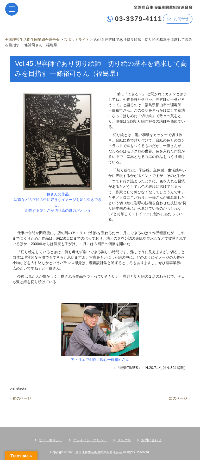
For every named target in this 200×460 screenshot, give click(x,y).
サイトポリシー (51, 440)
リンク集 (124, 440)
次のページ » (179, 398)
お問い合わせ (151, 440)
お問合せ (178, 18)
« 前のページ (20, 398)
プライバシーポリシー (90, 440)
